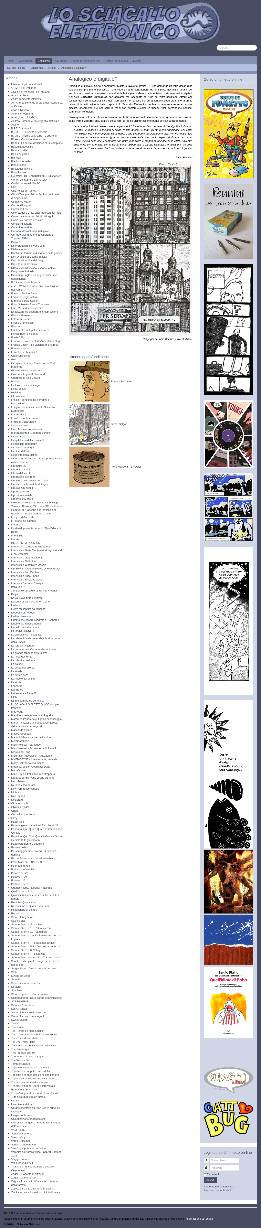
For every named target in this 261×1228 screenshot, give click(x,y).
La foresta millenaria (23, 645)
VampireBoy (18, 1137)
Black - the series (21, 161)
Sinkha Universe (21, 975)
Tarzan (15, 1023)
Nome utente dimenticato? (219, 1186)
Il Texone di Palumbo (23, 520)
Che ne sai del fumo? (23, 190)
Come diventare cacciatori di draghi (32, 216)
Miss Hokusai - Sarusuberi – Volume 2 (33, 748)
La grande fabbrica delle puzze (29, 652)
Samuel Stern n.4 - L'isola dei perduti (33, 942)
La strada (16, 671)
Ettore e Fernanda (22, 315)
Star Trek (16, 990)
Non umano (18, 796)
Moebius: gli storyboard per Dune (30, 766)
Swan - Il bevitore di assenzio (28, 1012)
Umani (15, 1100)
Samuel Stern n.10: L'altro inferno (31, 928)
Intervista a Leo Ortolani (25, 572)
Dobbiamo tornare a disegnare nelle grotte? (36, 253)
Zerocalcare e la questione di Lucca (32, 1188)
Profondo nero (19, 884)
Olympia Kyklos (20, 807)
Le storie (16, 682)
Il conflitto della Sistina (24, 454)
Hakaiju (15, 381)
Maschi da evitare (21, 730)
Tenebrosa (17, 1027)
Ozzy (14, 818)
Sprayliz (16, 986)
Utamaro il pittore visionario (27, 84)
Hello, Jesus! (18, 388)
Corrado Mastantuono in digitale (30, 231)
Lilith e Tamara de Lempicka (27, 700)
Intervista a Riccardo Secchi (27, 579)
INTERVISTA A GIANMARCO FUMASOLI (35, 568)
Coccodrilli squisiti (21, 205)
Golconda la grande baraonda (28, 374)
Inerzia (15, 539)
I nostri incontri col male (25, 418)
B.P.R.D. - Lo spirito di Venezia (29, 132)
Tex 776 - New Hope (23, 1041)
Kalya (14, 594)
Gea (13, 359)
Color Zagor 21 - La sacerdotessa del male (36, 212)
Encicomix (44, 60)
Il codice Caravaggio (23, 447)
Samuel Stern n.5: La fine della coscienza (35, 946)
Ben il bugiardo (20, 154)
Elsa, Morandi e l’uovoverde (27, 308)
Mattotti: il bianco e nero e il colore (31, 737)
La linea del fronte (21, 656)
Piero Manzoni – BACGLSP (27, 862)
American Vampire (22, 113)
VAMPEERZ (18, 1129)
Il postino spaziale (21, 495)
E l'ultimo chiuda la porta (25, 282)
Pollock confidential (22, 869)
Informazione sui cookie (200, 1218)
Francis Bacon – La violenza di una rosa (34, 344)
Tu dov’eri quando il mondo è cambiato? (34, 1093)
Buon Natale (18, 172)
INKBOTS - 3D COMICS (25, 542)
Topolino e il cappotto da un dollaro (31, 1071)
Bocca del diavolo (21, 168)
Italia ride (16, 586)
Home (10, 60)
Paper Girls (17, 821)
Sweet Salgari (19, 1019)
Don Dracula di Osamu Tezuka (29, 256)
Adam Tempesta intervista (26, 98)
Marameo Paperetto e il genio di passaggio (36, 718)
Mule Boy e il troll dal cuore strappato (33, 774)
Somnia (15, 979)
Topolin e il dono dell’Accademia (30, 1067)
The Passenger (20, 1049)
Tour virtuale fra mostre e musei (29, 1082)
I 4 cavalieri (18, 396)
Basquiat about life (22, 146)
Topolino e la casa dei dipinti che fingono (35, 1074)
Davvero (16, 242)
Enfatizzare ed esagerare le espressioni (34, 311)
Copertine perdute (21, 227)
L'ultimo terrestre (21, 616)
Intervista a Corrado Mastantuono (31, 546)
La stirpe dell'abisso (22, 667)
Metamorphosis (20, 741)
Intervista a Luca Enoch (25, 575)
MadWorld (17, 711)
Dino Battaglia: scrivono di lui (28, 245)
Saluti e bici (18, 920)
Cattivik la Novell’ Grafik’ (25, 183)
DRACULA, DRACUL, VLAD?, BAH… (33, 267)
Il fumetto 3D (18, 465)
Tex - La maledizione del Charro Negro (34, 1034)
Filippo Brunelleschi (22, 322)
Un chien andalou (21, 1104)
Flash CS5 (17, 337)
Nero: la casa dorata (23, 785)
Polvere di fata (19, 873)
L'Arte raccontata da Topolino (28, 608)
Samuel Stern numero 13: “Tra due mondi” (36, 957)
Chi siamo (61, 60)
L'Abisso (16, 605)
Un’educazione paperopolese (28, 1118)
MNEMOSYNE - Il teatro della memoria (34, 759)
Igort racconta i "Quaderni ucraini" (31, 432)
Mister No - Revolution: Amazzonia (31, 755)
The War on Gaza (21, 1060)
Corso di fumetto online (86, 60)
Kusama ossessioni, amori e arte (30, 601)
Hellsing (16, 392)
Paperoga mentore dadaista (27, 843)
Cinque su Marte (21, 201)
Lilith (14, 696)
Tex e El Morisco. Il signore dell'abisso (33, 1045)
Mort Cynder (18, 770)
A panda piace (19, 95)
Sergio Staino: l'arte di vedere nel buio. (34, 968)
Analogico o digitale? (23, 117)
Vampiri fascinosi (21, 1140)
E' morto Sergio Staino (24, 300)
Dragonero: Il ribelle (22, 271)
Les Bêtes (17, 689)
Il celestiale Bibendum (24, 443)
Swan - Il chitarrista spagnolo (28, 1016)
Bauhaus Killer (19, 150)
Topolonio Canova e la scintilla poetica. (34, 1078)
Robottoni (17, 913)
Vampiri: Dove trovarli (23, 1144)
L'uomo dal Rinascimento (26, 623)
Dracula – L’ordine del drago (27, 260)
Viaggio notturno (20, 1159)
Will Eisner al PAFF (22, 1162)
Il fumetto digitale (21, 469)
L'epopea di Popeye (23, 612)
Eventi (136, 60)
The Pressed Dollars (23, 1052)
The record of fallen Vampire (27, 1056)
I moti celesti (18, 414)
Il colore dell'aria (20, 451)
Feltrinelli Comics (21, 319)
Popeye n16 (18, 880)
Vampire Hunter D (21, 1133)
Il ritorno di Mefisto (22, 498)
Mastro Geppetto (21, 733)
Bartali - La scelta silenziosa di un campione (37, 143)
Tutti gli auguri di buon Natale (28, 1096)
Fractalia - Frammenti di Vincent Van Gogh (36, 341)
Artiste (15, 124)
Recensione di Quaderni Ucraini (30, 906)
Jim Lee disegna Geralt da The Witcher (34, 590)
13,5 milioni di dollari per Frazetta (30, 91)
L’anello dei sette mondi (25, 627)
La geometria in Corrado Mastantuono (33, 649)
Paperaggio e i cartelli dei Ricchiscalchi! (34, 825)
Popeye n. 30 (19, 876)
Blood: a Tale (19, 165)
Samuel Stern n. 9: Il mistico (27, 924)
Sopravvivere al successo (26, 983)
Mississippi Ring (20, 752)
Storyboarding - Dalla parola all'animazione (36, 997)
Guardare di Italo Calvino (26, 377)
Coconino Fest (19, 209)
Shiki (14, 972)
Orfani (14, 810)
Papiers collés (19, 847)
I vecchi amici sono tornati (26, 429)
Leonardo (16, 685)
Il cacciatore (18, 436)
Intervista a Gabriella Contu (27, 557)
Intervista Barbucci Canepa (27, 583)
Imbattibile (17, 535)
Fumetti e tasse (20, 348)
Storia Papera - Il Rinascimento (29, 994)
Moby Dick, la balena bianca (27, 763)
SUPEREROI (19, 1008)
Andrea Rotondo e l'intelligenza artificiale (35, 120)
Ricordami (213, 1174)
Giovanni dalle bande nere (26, 370)
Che (13, 187)
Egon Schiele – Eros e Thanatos (30, 304)
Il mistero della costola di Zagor (29, 480)
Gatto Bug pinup (20, 355)
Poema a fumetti (21, 865)
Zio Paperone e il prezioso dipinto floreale (35, 1192)
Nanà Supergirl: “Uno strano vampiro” (33, 777)
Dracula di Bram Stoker (25, 264)
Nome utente (208, 1158)
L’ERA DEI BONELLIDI (24, 630)
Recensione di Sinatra (24, 909)
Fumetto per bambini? (24, 352)
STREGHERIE (20, 1001)
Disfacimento (19, 249)
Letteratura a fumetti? (23, 693)
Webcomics (26, 60)
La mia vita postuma (23, 660)
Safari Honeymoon (22, 917)
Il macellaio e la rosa (23, 476)
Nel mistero (18, 781)
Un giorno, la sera (21, 1115)
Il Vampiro (17, 524)
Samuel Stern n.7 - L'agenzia (28, 953)
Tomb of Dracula (21, 1063)
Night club (17, 792)
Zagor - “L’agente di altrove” (27, 1173)
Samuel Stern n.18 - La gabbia (29, 931)
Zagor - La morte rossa (24, 1177)
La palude (17, 663)
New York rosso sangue (25, 788)
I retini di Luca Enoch (23, 421)
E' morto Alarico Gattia (24, 293)
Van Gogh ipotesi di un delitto (28, 1148)
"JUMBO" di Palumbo (23, 87)
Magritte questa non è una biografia (32, 715)
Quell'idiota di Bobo (22, 891)
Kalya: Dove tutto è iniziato (27, 597)
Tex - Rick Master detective (27, 1038)
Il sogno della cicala (22, 517)
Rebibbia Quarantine (23, 902)
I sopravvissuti (19, 425)
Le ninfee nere (19, 674)
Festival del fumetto (116, 60)
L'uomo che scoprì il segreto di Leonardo (35, 619)
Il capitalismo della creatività (27, 440)
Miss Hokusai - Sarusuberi (26, 744)
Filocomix (16, 326)
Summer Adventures (23, 1005)
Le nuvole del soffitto (23, 678)
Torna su (252, 1224)
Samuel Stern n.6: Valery (26, 950)
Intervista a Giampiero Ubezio (28, 564)
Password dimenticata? (217, 1190)
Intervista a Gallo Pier (23, 561)
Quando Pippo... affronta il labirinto (31, 887)
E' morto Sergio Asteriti (24, 297)
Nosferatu (17, 799)
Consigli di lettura (21, 223)
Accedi (210, 1180)
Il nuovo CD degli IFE (23, 487)
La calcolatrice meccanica (26, 634)
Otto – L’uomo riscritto (24, 814)
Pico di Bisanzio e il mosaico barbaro (32, 858)
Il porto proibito (20, 491)
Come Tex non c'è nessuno (27, 220)
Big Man (16, 157)
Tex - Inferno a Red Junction (27, 1030)
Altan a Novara (20, 109)
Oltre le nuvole (19, 803)
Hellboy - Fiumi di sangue (26, 385)
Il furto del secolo (21, 473)
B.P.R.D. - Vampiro (22, 128)
